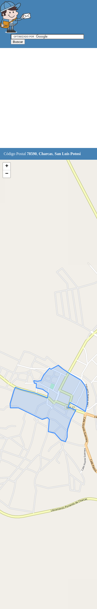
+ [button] (6, 166)
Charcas (46, 154)
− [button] (6, 174)
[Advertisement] (48, 98)
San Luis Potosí (68, 154)
